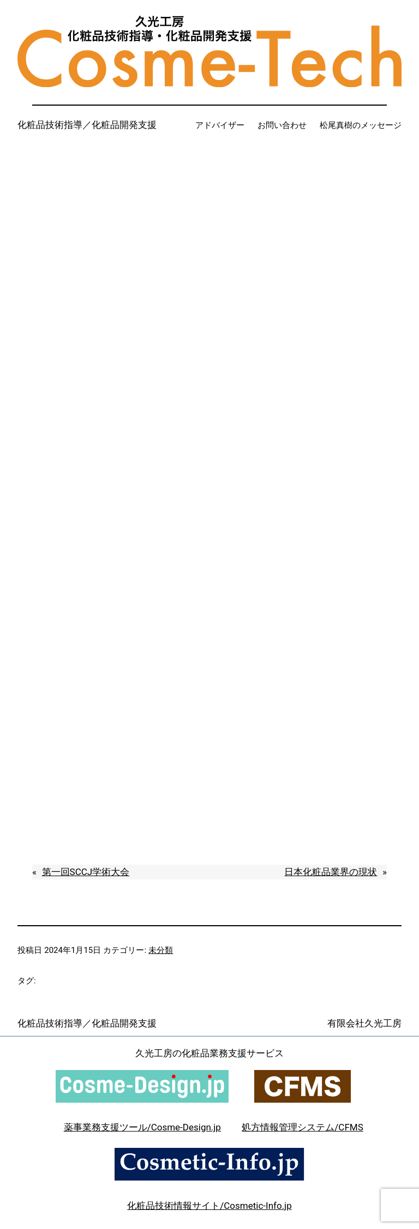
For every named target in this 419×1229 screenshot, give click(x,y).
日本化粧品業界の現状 (330, 871)
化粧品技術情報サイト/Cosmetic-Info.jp (209, 1205)
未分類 (160, 950)
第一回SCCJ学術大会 (86, 871)
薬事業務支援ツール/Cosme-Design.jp (142, 1127)
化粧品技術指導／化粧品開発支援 (87, 124)
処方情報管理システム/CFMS (302, 1127)
